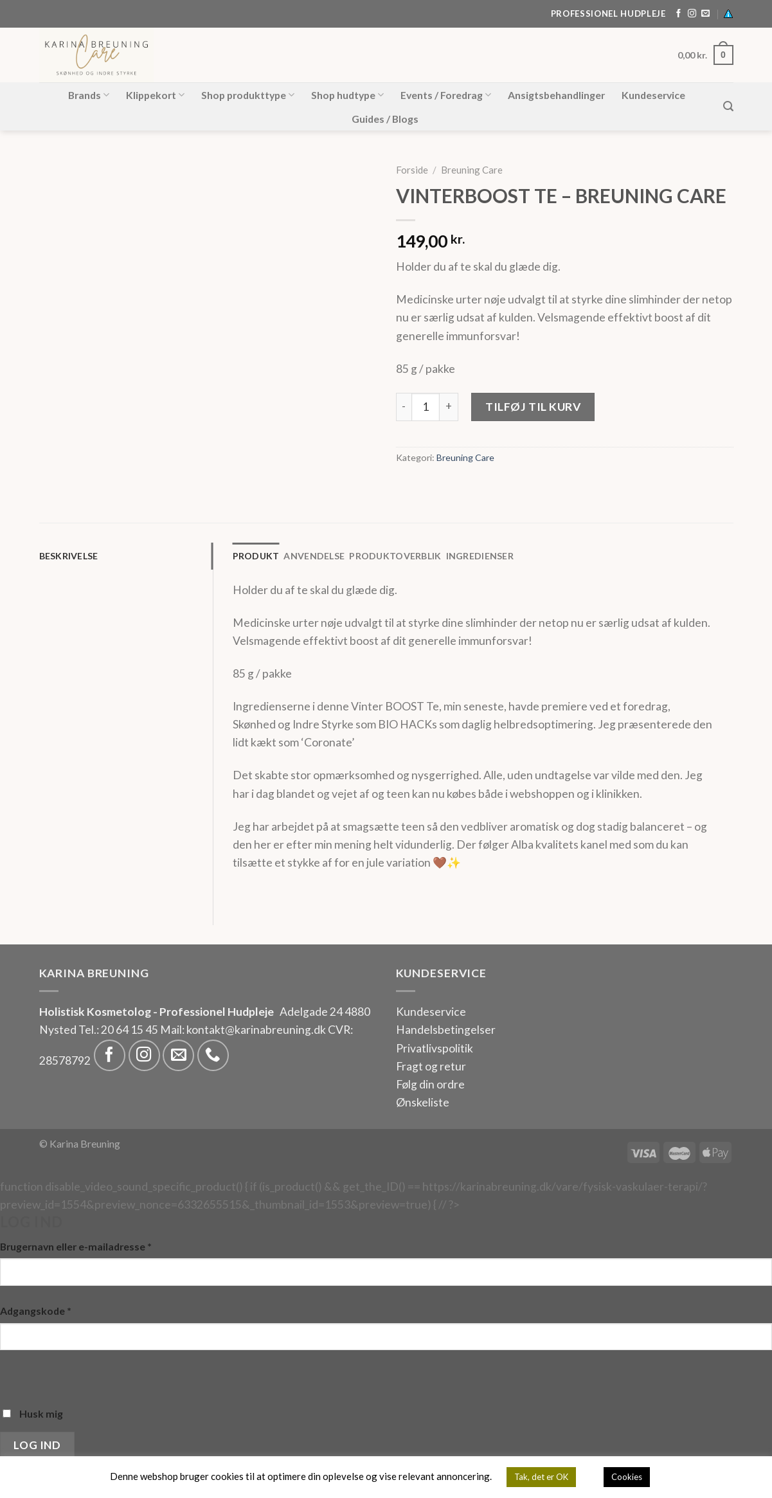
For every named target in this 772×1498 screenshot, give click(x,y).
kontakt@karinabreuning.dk (257, 1029)
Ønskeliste (422, 1102)
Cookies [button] (626, 1477)
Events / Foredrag (445, 95)
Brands (88, 95)
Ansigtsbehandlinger (556, 95)
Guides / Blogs (385, 119)
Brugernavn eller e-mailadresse (76, 1246)
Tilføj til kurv (532, 406)
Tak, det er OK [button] (541, 1477)
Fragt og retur (431, 1066)
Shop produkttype (247, 95)
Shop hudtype (347, 95)
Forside (412, 170)
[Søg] (728, 106)
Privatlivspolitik (434, 1048)
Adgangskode (35, 1310)
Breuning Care (472, 170)
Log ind (36, 1445)
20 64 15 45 (129, 1029)
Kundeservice (653, 95)
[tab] (126, 556)
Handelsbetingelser (446, 1029)
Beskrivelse (68, 555)
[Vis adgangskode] (14, 1375)
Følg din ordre (430, 1084)
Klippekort (155, 95)
